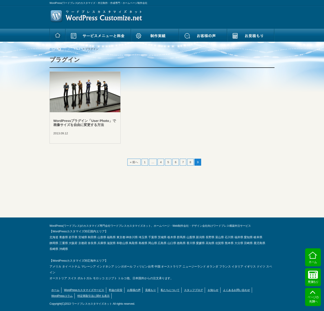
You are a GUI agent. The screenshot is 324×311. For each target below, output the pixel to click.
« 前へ (134, 162)
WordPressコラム (62, 295)
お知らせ (213, 290)
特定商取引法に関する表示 (93, 295)
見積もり (150, 290)
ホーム (55, 290)
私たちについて (170, 290)
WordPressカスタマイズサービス (84, 290)
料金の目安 (115, 290)
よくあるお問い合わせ (236, 290)
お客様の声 (134, 290)
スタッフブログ (193, 290)
